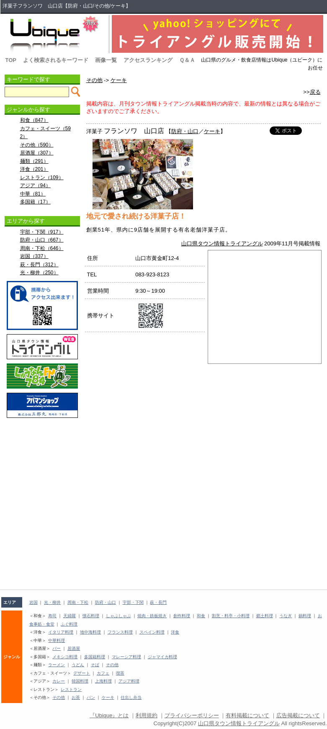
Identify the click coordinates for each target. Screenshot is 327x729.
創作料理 (181, 615)
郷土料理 (264, 615)
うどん (78, 664)
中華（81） (33, 194)
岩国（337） (34, 256)
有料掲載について (247, 715)
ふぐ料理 (69, 624)
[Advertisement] (42, 441)
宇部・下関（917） (42, 232)
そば (95, 664)
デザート (81, 673)
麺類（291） (34, 161)
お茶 (76, 697)
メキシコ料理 (64, 656)
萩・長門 (158, 602)
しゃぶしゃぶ (118, 615)
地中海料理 (90, 632)
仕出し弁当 (131, 697)
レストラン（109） (42, 177)
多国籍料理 (94, 656)
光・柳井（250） (39, 273)
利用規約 (146, 715)
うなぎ (285, 615)
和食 (201, 615)
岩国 (33, 602)
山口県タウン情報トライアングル (222, 243)
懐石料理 (90, 615)
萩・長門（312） (39, 265)
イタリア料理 (60, 632)
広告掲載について (298, 715)
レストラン (71, 689)
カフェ (103, 673)
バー (56, 648)
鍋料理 (305, 615)
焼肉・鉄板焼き (152, 615)
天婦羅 (69, 615)
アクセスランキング (148, 60)
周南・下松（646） (42, 248)
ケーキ (119, 80)
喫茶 (120, 673)
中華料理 (56, 640)
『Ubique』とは (109, 715)
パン (91, 697)
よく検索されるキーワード (55, 60)
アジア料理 (128, 681)
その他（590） (37, 145)
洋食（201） (34, 169)
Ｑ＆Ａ (187, 60)
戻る (315, 92)
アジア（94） (35, 185)
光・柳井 (52, 602)
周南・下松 (77, 602)
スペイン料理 (152, 632)
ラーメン (56, 664)
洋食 (175, 632)
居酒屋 (73, 648)
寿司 (52, 615)
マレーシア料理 (126, 656)
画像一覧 (106, 60)
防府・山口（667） (42, 240)
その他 (94, 80)
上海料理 (103, 681)
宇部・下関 (133, 602)
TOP (11, 60)
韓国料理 (80, 681)
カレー (58, 681)
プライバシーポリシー (192, 715)
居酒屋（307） (37, 153)
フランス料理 (120, 632)
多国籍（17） (35, 202)
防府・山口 (184, 131)
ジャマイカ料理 (162, 656)
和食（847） (34, 120)
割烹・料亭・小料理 (231, 615)
